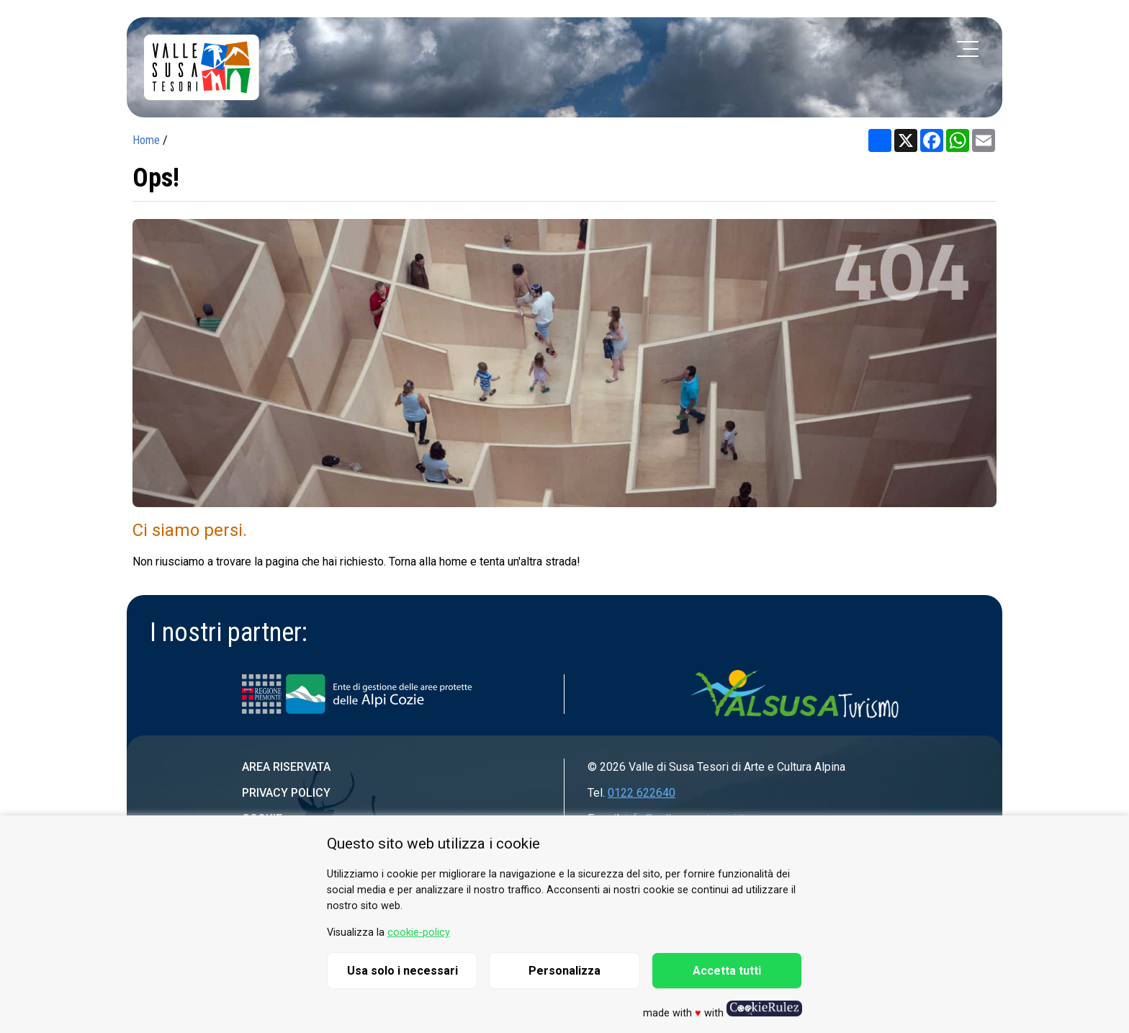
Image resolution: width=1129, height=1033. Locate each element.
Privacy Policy (286, 793)
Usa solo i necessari (402, 971)
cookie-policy (418, 932)
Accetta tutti (727, 971)
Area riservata (286, 767)
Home (146, 140)
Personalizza (564, 971)
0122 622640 (641, 793)
